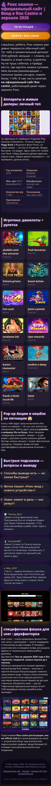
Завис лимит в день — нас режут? (24, 501)
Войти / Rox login (25, 35)
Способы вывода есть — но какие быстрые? (24, 475)
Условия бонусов (25, 773)
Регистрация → (25, 26)
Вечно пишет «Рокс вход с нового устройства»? (24, 488)
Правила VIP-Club (39, 771)
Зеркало (26, 771)
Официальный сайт (12, 771)
